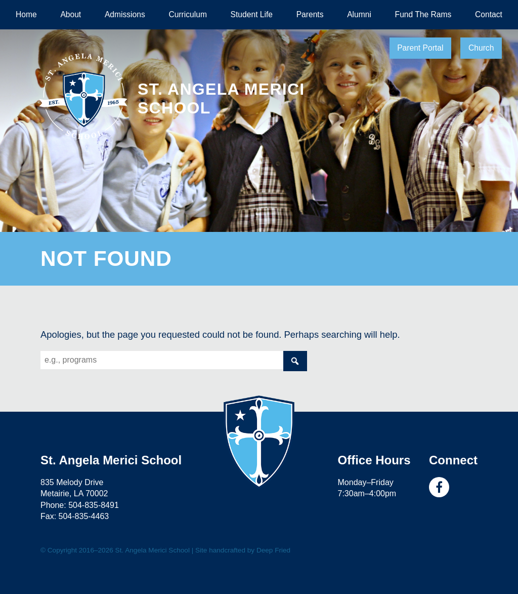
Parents (310, 14)
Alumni (359, 14)
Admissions (125, 14)
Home (26, 14)
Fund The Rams (423, 14)
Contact (488, 14)
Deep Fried (273, 550)
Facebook (439, 487)
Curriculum (187, 14)
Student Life (252, 14)
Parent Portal (420, 48)
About (70, 14)
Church (481, 48)
